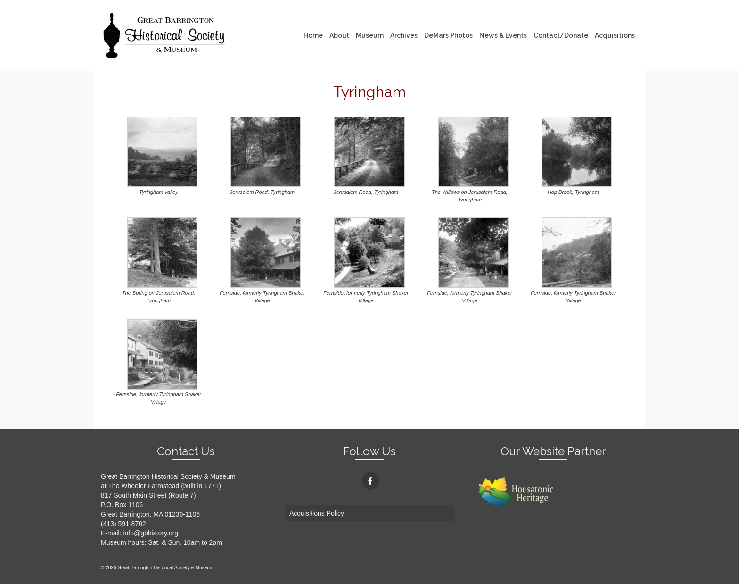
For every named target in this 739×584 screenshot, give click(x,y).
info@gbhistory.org (150, 533)
